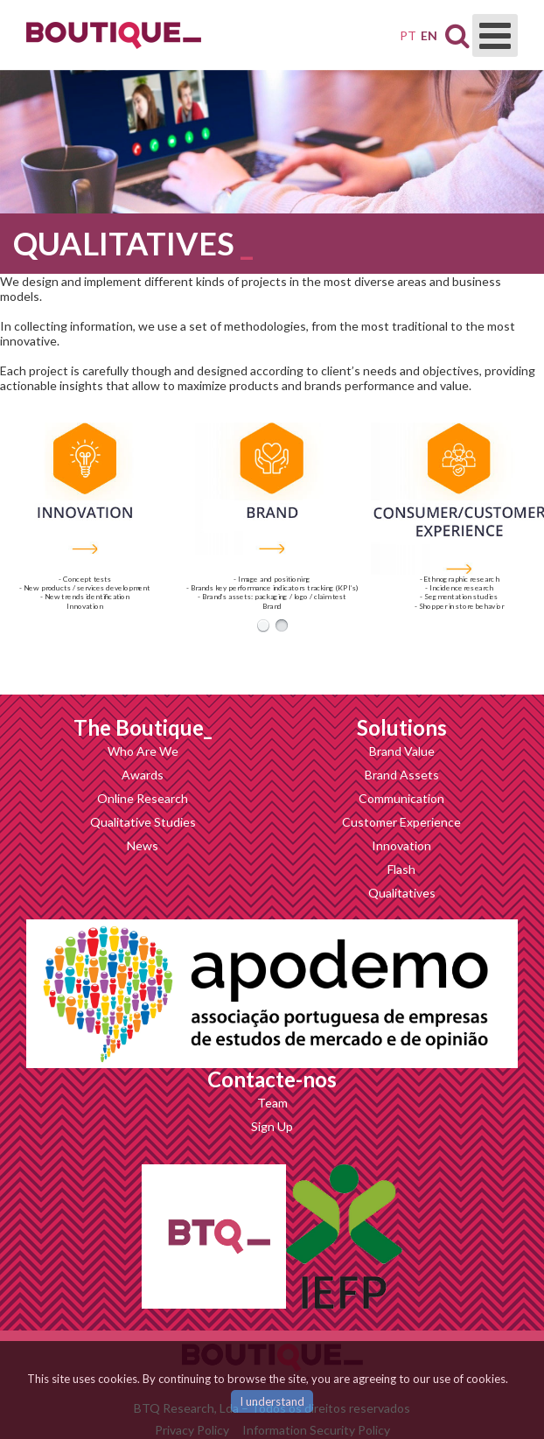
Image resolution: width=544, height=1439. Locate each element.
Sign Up (272, 1126)
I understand (272, 1401)
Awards (143, 774)
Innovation (401, 845)
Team (272, 1102)
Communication (401, 798)
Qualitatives (402, 892)
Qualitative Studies (143, 821)
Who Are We (143, 751)
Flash (401, 869)
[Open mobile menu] (495, 35)
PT (408, 35)
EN (429, 35)
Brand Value (402, 751)
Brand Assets (402, 774)
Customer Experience (401, 821)
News (142, 845)
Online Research (142, 798)
